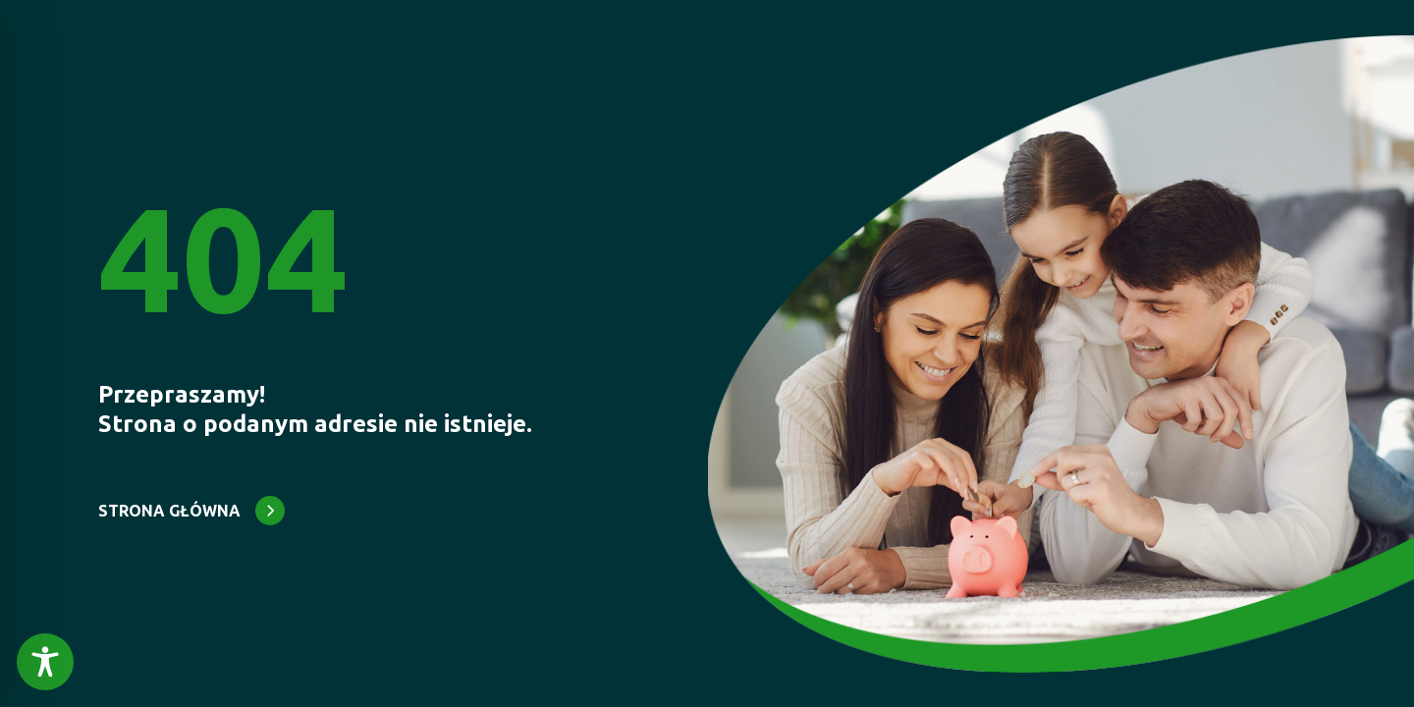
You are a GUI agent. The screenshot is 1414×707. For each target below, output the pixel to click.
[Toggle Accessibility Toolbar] (45, 661)
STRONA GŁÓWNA (169, 510)
